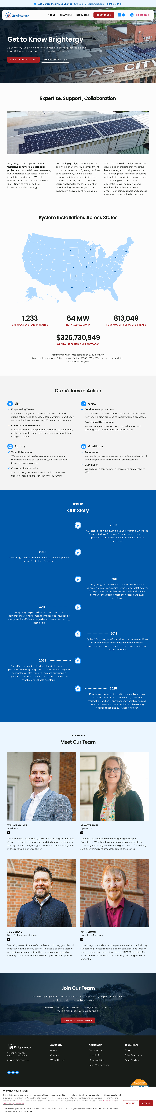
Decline (130, 1103)
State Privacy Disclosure (13, 1104)
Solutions (67, 15)
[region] (78, 1101)
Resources (83, 15)
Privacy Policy (108, 1101)
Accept (146, 1103)
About (53, 15)
